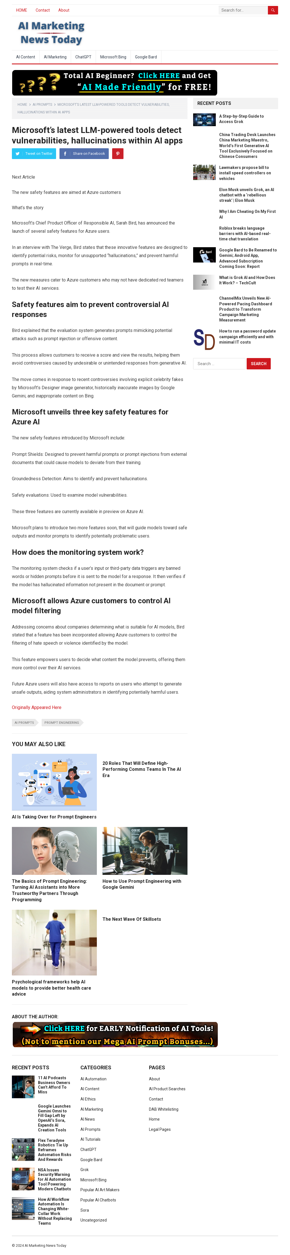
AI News (87, 1119)
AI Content (25, 57)
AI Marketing (55, 57)
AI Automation (93, 1079)
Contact (43, 10)
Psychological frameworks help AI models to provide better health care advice (51, 988)
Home (22, 105)
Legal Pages (160, 1129)
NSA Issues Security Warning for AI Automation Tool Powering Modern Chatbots (54, 1179)
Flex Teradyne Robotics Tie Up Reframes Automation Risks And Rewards (54, 1150)
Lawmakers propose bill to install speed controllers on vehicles (245, 173)
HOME (21, 10)
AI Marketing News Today (45, 1245)
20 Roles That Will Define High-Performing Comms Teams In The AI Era (142, 769)
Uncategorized (93, 1220)
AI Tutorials (90, 1139)
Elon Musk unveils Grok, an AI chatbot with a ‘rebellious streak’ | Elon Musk (246, 195)
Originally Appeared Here (36, 707)
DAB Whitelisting (163, 1109)
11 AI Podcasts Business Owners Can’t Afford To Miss (54, 1085)
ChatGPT (83, 57)
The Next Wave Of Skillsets (132, 919)
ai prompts (24, 723)
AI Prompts (42, 105)
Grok (84, 1169)
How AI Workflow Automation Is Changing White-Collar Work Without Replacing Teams (55, 1211)
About (63, 10)
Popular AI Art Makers (100, 1190)
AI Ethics (88, 1099)
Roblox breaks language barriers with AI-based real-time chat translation (245, 233)
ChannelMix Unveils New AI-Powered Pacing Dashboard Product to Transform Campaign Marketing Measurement (245, 309)
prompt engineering (61, 723)
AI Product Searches (167, 1089)
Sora (84, 1210)
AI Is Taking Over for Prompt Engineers (54, 817)
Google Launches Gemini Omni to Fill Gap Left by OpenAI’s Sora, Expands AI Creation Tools (54, 1118)
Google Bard (146, 57)
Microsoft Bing (113, 57)
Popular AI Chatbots (98, 1200)
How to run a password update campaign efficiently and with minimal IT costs (247, 336)
